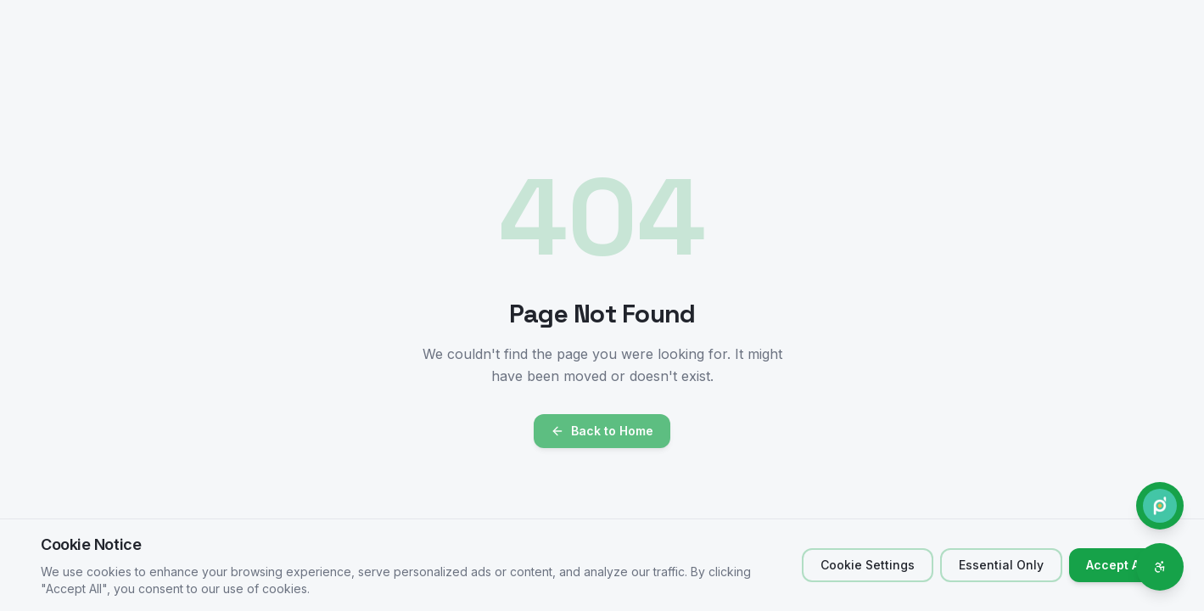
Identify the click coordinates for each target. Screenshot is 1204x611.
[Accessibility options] (1160, 567)
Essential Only (1001, 565)
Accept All (1116, 565)
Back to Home (602, 430)
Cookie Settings (867, 565)
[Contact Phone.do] (1160, 506)
